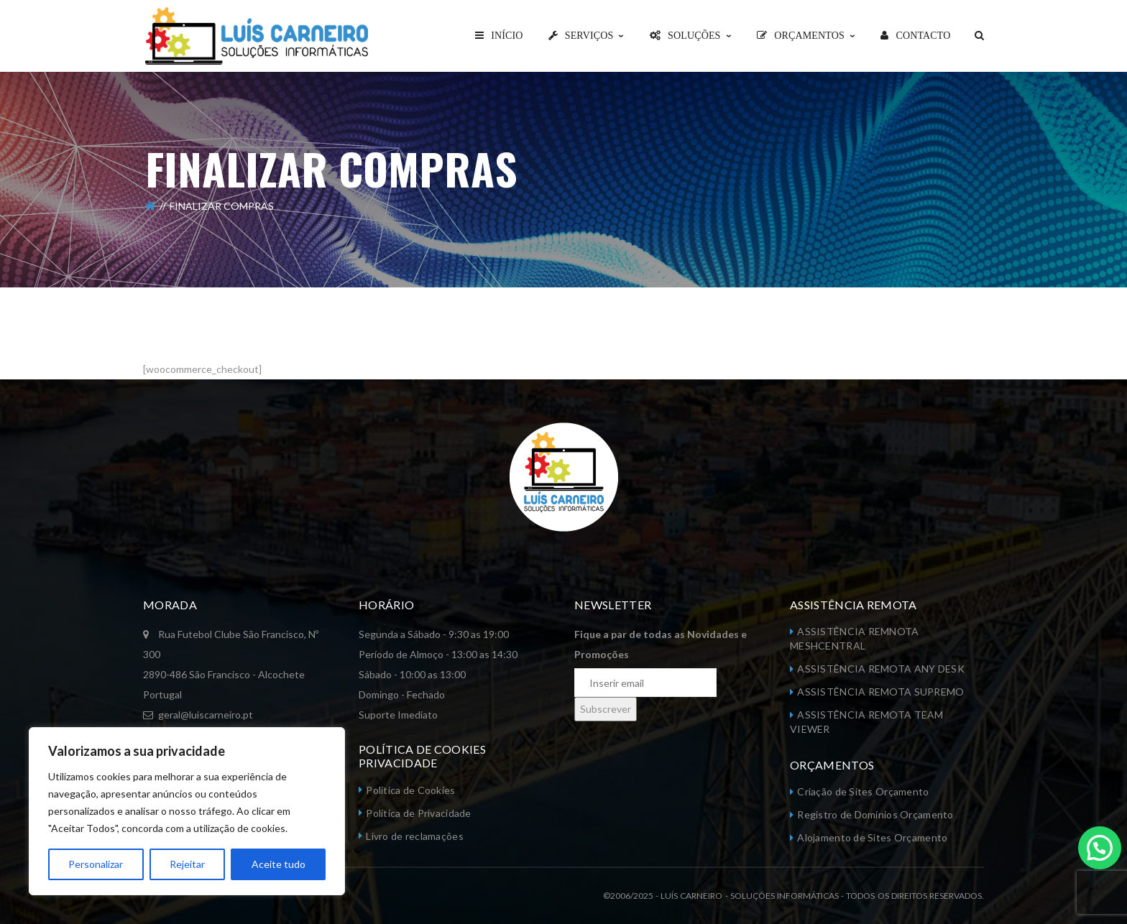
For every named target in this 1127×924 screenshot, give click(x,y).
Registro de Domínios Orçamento (875, 814)
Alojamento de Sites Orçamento (872, 837)
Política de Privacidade (418, 813)
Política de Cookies (410, 790)
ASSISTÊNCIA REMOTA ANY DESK (881, 668)
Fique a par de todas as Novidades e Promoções (660, 644)
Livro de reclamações (415, 836)
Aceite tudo (278, 864)
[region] (187, 811)
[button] (1099, 846)
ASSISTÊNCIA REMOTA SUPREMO (880, 691)
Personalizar (95, 864)
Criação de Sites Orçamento (863, 791)
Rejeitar (187, 864)
